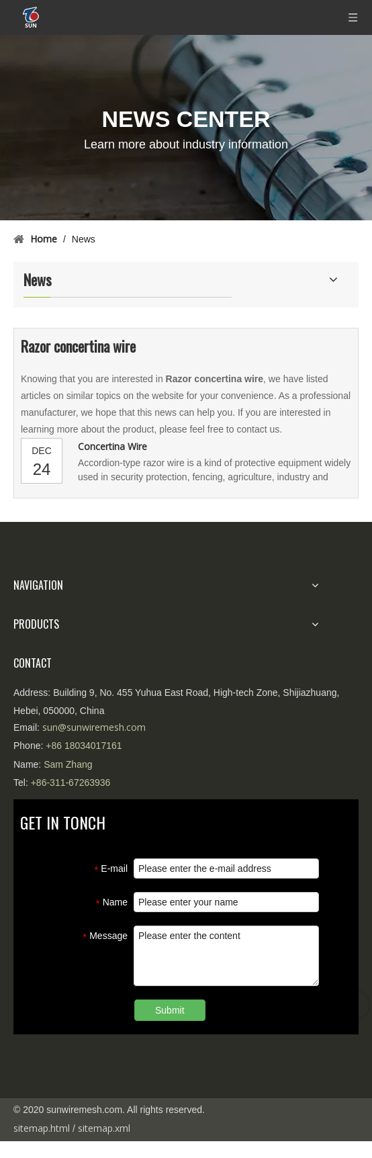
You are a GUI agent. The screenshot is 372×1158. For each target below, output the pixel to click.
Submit (170, 1010)
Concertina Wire (112, 446)
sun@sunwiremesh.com (94, 727)
